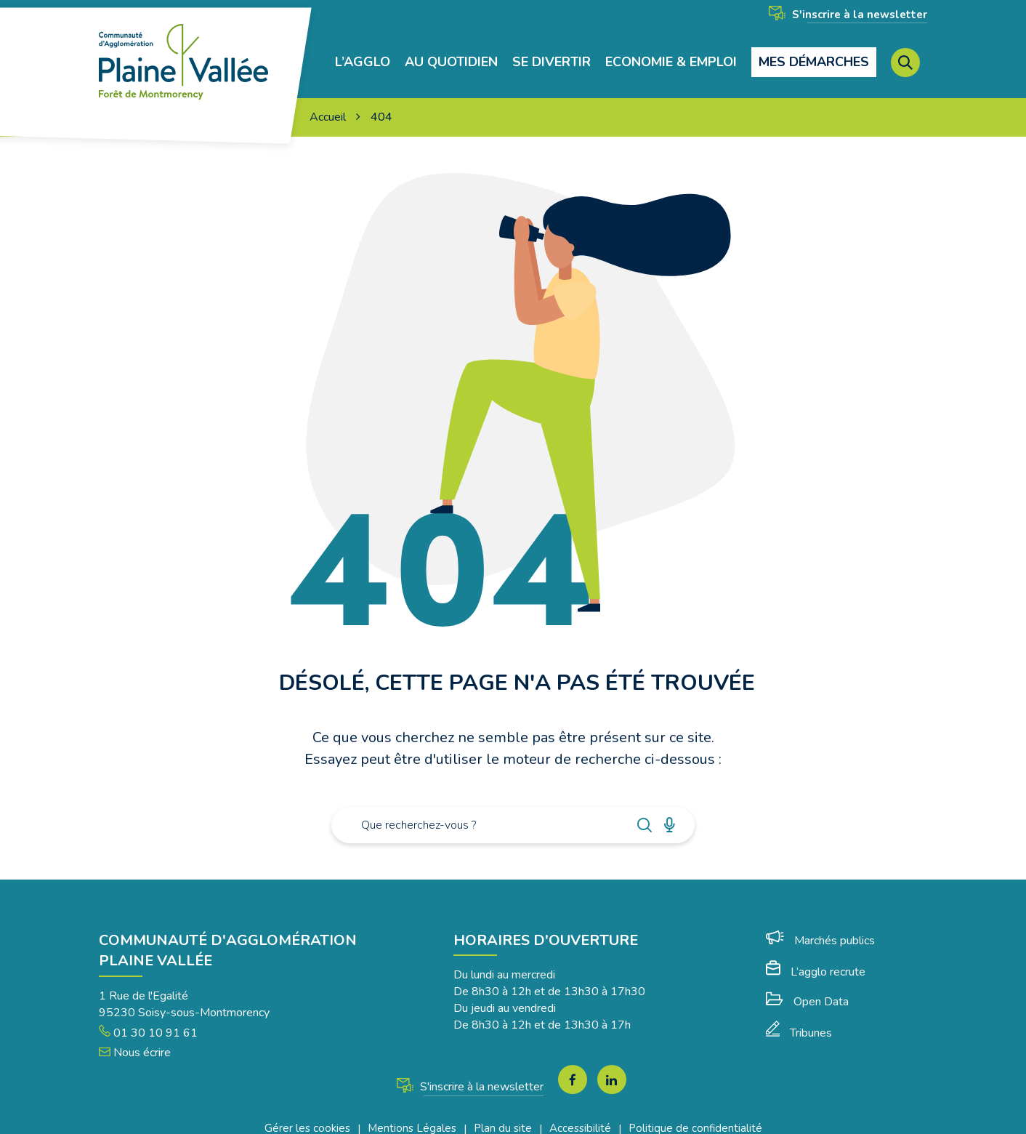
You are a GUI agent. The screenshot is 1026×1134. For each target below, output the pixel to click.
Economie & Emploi (671, 55)
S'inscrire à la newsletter (848, 14)
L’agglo (362, 55)
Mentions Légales (412, 1115)
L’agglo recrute (815, 958)
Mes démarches (814, 55)
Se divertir (551, 55)
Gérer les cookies (307, 1115)
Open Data (807, 988)
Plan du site (503, 1115)
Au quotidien (451, 55)
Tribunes (799, 1020)
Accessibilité (580, 1115)
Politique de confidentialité (695, 1115)
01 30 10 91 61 (148, 1019)
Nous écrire (135, 1039)
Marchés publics (820, 927)
